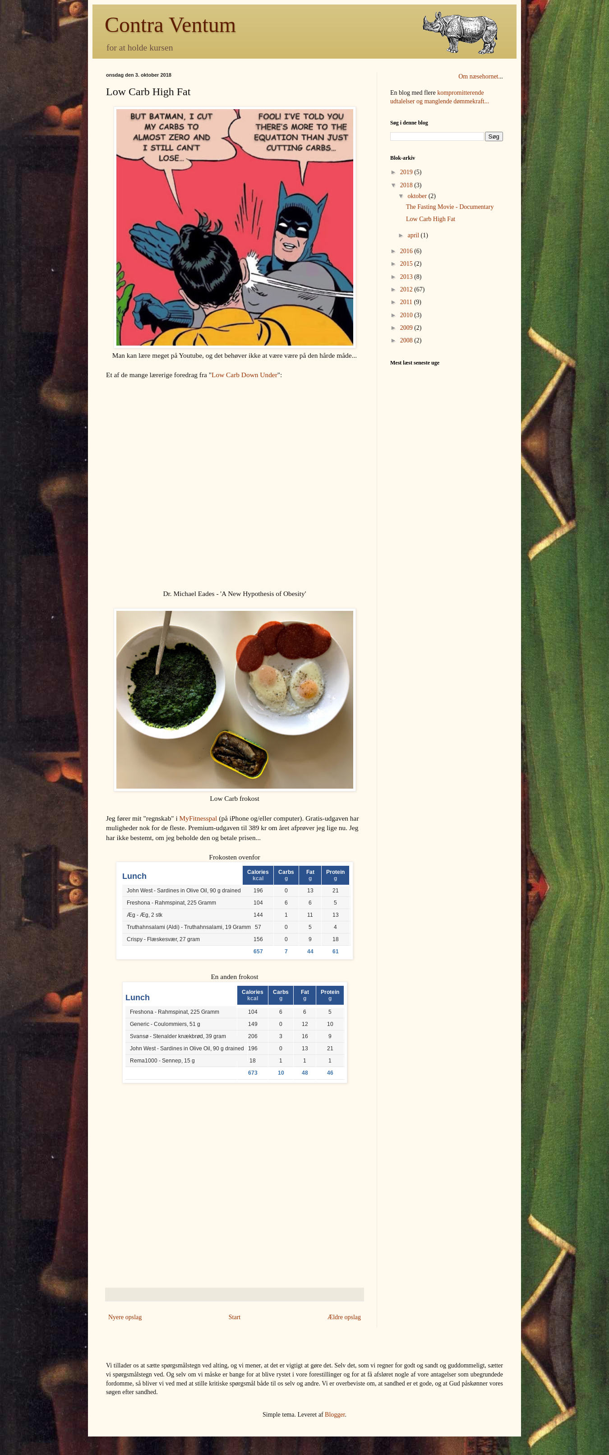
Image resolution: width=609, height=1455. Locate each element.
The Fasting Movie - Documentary (450, 206)
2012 (407, 289)
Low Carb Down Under (244, 375)
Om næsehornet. (479, 76)
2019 (407, 172)
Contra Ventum (170, 25)
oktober (417, 196)
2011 (407, 302)
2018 (407, 185)
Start (234, 1317)
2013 (407, 276)
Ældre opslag (344, 1317)
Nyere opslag (125, 1317)
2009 (407, 327)
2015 (407, 263)
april (413, 235)
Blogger (335, 1414)
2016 (407, 251)
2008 (407, 340)
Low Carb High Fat (430, 219)
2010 (407, 315)
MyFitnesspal (198, 818)
